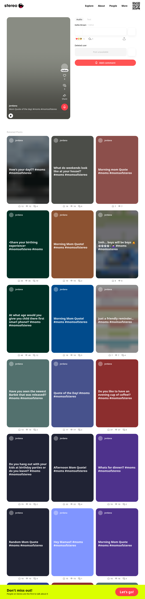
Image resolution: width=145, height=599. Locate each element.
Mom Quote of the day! (21, 109)
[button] (126, 592)
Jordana (13, 105)
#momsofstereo (49, 109)
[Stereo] (14, 5)
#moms (36, 109)
